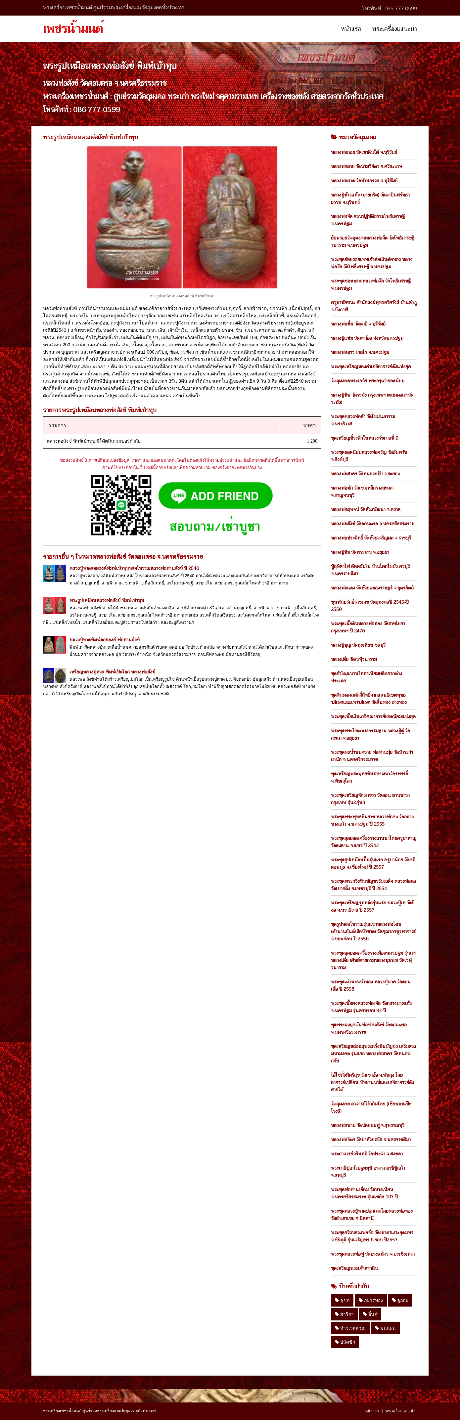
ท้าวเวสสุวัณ (350, 1328)
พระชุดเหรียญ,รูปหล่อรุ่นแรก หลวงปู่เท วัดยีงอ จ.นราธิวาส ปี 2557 (372, 906)
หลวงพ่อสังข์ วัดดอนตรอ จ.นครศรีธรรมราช (372, 524)
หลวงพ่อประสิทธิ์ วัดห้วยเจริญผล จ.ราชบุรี (371, 538)
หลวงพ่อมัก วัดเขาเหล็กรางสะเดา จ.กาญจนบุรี (362, 491)
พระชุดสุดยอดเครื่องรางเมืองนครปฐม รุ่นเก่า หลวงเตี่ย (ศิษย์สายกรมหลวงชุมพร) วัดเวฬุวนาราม (373, 960)
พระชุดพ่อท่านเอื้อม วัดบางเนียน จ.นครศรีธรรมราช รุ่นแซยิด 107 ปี (364, 1193)
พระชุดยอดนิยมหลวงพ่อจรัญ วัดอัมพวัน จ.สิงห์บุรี (369, 455)
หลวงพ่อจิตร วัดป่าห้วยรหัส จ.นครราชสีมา (371, 1139)
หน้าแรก (351, 28)
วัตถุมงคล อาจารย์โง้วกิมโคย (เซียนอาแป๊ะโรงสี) (371, 1107)
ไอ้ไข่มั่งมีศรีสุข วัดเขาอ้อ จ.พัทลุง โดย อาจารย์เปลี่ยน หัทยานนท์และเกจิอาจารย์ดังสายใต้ (372, 1082)
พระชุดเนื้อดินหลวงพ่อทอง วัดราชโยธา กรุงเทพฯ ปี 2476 (368, 627)
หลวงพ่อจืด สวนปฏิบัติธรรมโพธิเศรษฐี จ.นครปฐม (368, 220)
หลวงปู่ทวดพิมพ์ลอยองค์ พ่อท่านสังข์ (104, 640)
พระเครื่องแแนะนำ (394, 28)
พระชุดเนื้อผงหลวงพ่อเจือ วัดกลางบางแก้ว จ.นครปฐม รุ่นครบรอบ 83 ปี (371, 1006)
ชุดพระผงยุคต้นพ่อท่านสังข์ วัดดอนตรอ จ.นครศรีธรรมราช (369, 1028)
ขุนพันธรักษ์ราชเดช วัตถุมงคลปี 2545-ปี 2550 (370, 605)
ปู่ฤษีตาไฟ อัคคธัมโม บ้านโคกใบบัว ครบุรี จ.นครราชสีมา (370, 570)
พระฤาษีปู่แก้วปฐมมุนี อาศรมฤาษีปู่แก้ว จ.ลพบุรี (368, 1171)
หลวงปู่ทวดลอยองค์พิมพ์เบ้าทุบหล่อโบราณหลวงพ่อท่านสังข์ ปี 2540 (134, 568)
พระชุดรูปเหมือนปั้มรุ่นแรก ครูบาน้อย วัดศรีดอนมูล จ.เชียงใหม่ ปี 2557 (373, 863)
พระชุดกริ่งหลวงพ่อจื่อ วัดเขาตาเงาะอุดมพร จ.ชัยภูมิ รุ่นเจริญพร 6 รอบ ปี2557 (372, 1236)
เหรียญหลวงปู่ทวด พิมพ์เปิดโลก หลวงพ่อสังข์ (112, 672)
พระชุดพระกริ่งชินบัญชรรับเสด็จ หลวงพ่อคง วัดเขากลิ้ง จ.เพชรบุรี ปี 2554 (373, 884)
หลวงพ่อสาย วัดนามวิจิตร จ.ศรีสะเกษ (366, 166)
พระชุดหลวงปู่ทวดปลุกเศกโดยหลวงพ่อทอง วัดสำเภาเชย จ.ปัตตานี (372, 1214)
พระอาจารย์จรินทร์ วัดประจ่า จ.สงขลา (367, 1154)
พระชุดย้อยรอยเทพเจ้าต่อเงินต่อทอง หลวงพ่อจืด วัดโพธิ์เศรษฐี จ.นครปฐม (371, 263)
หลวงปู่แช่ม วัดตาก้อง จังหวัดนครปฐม (367, 338)
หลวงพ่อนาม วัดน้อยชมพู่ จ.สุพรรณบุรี (367, 1125)
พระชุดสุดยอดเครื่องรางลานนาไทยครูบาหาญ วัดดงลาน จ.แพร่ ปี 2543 (373, 841)
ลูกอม (400, 1300)
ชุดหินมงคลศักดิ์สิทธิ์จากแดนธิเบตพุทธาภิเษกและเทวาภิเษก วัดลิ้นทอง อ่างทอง (369, 698)
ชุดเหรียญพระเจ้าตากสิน (354, 1268)
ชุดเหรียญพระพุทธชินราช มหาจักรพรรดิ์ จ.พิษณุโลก (369, 777)
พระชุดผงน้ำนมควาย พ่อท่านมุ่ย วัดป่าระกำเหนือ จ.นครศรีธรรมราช (372, 755)
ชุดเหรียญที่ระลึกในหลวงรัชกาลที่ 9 (364, 438)
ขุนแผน (385, 1328)
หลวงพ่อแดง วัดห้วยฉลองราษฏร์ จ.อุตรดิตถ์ (372, 588)
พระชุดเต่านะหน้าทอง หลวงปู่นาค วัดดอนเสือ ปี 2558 (371, 985)
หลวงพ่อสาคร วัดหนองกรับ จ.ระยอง (365, 474)
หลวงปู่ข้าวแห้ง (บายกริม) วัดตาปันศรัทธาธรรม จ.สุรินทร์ (370, 198)
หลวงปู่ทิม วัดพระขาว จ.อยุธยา (360, 552)
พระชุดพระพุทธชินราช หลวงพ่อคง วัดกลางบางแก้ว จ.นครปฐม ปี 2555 (372, 820)
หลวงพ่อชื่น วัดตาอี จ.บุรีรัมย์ (358, 324)
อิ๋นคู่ (370, 1314)
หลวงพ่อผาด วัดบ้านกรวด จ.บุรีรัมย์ (364, 181)
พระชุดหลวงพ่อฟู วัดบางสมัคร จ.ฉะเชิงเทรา (373, 1254)
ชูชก (342, 1300)
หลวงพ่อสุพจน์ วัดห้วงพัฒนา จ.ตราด (365, 509)
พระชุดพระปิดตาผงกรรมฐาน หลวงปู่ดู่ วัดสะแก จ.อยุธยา (370, 734)
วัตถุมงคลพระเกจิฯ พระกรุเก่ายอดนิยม (367, 381)
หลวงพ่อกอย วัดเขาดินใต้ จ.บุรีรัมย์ (364, 152)
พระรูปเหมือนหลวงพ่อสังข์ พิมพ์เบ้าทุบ (106, 600)
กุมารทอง (371, 1300)
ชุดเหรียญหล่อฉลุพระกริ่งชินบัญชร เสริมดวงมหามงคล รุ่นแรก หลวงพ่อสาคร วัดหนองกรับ (373, 1053)
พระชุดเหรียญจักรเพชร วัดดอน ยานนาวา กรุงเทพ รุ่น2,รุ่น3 (370, 798)
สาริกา (344, 1314)
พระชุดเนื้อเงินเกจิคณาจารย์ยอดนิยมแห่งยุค (373, 716)
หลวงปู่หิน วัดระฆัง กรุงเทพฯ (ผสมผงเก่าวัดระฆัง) (372, 398)
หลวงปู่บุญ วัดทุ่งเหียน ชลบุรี (358, 645)
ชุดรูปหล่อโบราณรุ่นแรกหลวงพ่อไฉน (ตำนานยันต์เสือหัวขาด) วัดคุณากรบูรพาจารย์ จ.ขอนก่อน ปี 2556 (373, 931)
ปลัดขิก (345, 1342)
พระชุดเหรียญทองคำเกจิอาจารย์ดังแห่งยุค (371, 366)
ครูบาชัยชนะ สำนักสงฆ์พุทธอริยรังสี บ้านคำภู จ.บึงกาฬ (374, 306)
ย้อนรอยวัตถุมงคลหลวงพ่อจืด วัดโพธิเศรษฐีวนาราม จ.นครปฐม (372, 241)
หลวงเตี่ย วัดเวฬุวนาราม (354, 659)
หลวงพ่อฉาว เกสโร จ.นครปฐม (360, 352)
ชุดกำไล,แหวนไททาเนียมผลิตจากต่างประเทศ (366, 677)
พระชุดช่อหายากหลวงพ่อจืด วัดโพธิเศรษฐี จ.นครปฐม (371, 284)
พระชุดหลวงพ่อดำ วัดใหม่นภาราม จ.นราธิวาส (363, 420)
